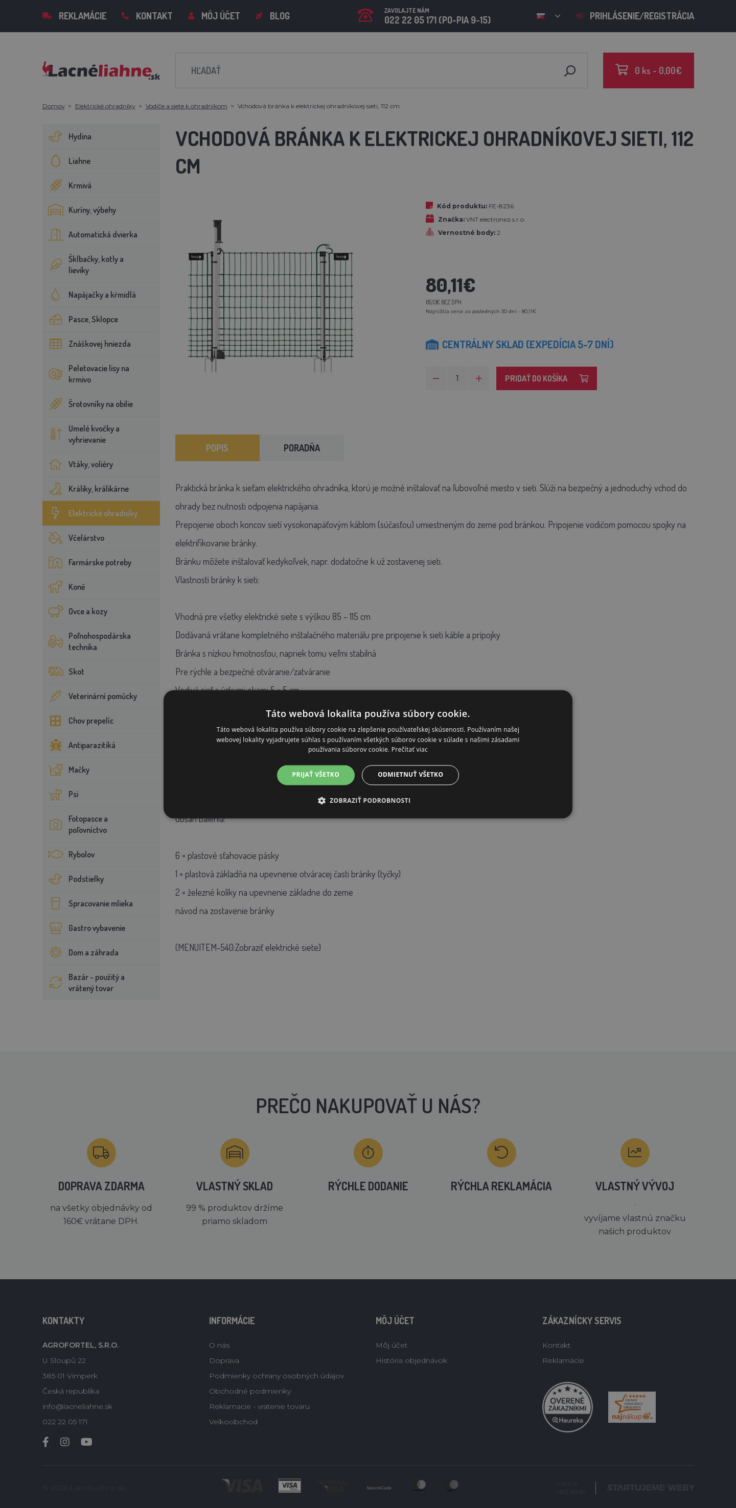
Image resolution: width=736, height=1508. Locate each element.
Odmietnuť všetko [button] (410, 775)
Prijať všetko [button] (316, 775)
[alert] (368, 754)
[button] (368, 800)
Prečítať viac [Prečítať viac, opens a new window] (410, 750)
